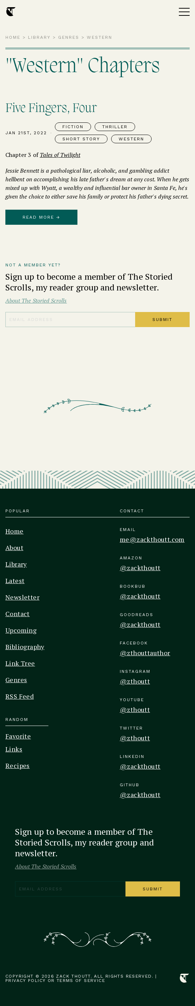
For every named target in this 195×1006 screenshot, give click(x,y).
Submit (162, 319)
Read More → (41, 217)
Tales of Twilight (60, 155)
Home (12, 37)
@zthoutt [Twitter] (135, 737)
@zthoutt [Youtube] (135, 709)
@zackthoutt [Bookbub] (140, 596)
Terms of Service (81, 980)
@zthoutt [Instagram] (135, 681)
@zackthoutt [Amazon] (140, 567)
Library (39, 37)
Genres (68, 37)
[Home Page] (11, 12)
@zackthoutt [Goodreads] (140, 624)
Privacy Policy (25, 980)
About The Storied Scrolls (36, 300)
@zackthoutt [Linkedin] (140, 766)
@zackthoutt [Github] (140, 794)
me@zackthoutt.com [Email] (152, 539)
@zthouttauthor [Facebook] (145, 652)
